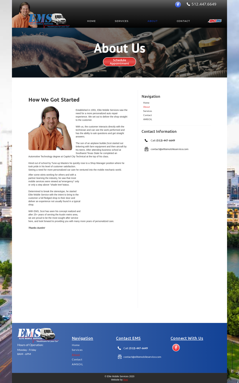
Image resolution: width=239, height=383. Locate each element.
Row (125, 379)
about (153, 21)
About (146, 106)
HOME (91, 21)
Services (147, 111)
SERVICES (121, 21)
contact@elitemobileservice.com (169, 149)
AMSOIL (147, 119)
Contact (183, 21)
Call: (163, 140)
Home (146, 102)
